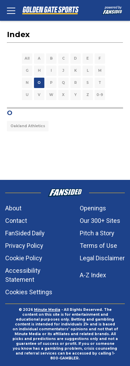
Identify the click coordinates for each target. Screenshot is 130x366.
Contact (16, 220)
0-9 (99, 95)
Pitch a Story (97, 233)
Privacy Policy (24, 245)
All (27, 58)
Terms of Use (98, 245)
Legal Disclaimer (102, 258)
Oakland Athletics (27, 126)
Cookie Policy (23, 258)
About (13, 208)
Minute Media (47, 309)
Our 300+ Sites (100, 220)
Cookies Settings (28, 292)
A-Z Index (93, 275)
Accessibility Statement (23, 275)
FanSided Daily (25, 233)
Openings (93, 208)
